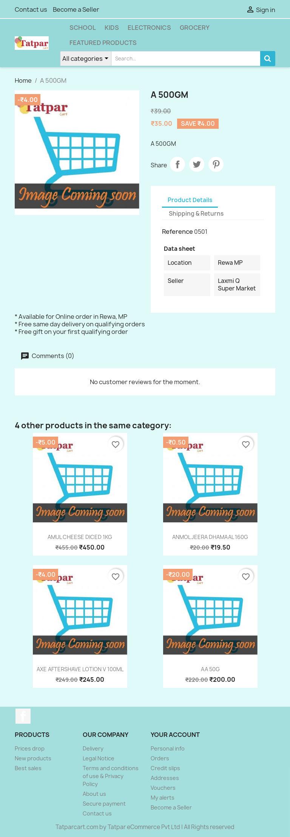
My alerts (162, 797)
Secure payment (104, 803)
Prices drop (30, 748)
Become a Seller (76, 9)
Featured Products (103, 43)
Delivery (93, 748)
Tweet (196, 164)
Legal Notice (98, 758)
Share (177, 164)
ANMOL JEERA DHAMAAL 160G (210, 536)
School (82, 27)
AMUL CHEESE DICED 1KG (80, 536)
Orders (160, 758)
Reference (177, 231)
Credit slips (165, 768)
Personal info (168, 748)
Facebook (23, 716)
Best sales (28, 768)
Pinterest (216, 164)
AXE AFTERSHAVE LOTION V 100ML (80, 669)
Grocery (195, 27)
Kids (112, 27)
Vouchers (163, 787)
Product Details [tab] (190, 200)
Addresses (165, 777)
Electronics (149, 27)
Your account (175, 734)
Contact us (31, 9)
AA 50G (210, 669)
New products (33, 758)
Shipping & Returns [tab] (196, 214)
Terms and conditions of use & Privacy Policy (111, 776)
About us (94, 793)
